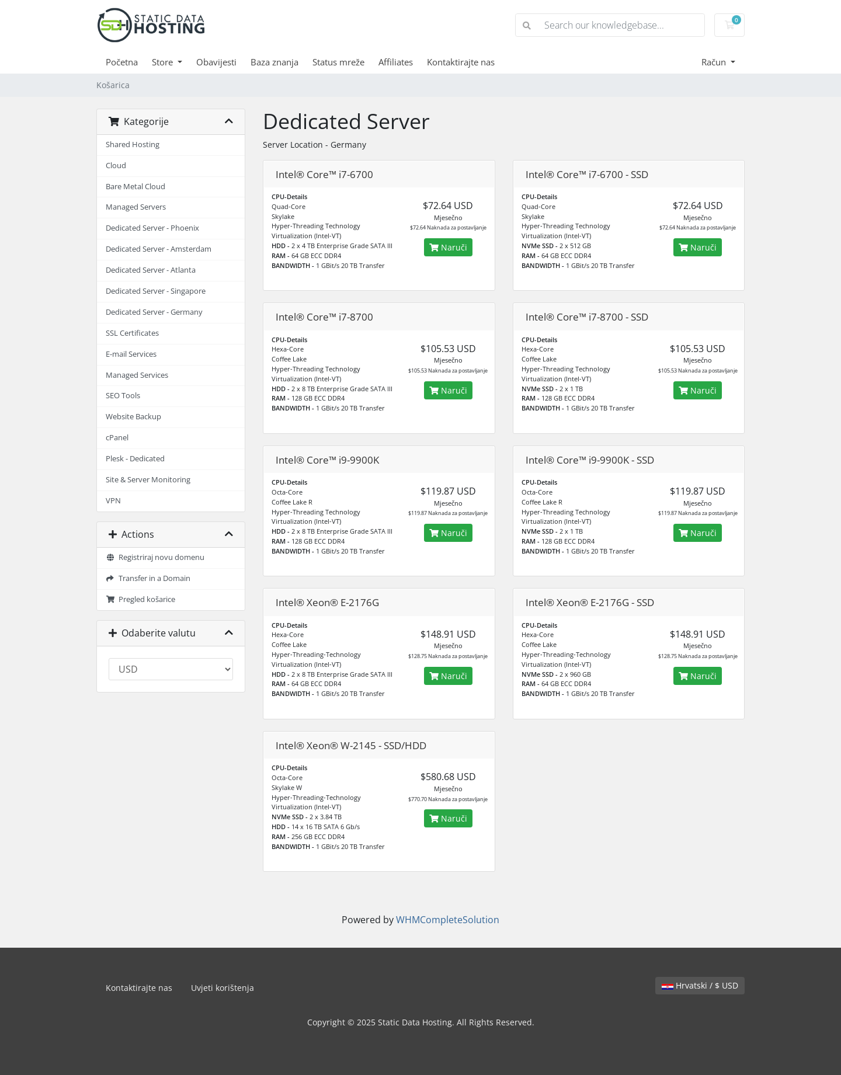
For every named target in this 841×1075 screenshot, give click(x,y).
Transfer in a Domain (148, 578)
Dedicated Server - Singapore (156, 291)
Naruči (448, 247)
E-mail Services (131, 354)
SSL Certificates (132, 333)
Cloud (116, 166)
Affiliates (395, 62)
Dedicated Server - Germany (154, 312)
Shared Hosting (132, 144)
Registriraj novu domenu (155, 557)
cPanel (117, 438)
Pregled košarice (140, 599)
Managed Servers (136, 207)
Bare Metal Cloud (135, 187)
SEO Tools (123, 396)
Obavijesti (216, 62)
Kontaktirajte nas (461, 62)
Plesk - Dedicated (135, 459)
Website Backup (133, 417)
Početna (122, 62)
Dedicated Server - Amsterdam (158, 249)
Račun (714, 62)
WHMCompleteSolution (447, 919)
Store (163, 62)
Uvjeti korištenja (222, 987)
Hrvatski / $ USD (700, 985)
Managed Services (137, 375)
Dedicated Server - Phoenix (152, 228)
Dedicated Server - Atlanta (151, 270)
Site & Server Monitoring (148, 480)
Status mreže (338, 62)
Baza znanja (274, 62)
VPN (113, 501)
